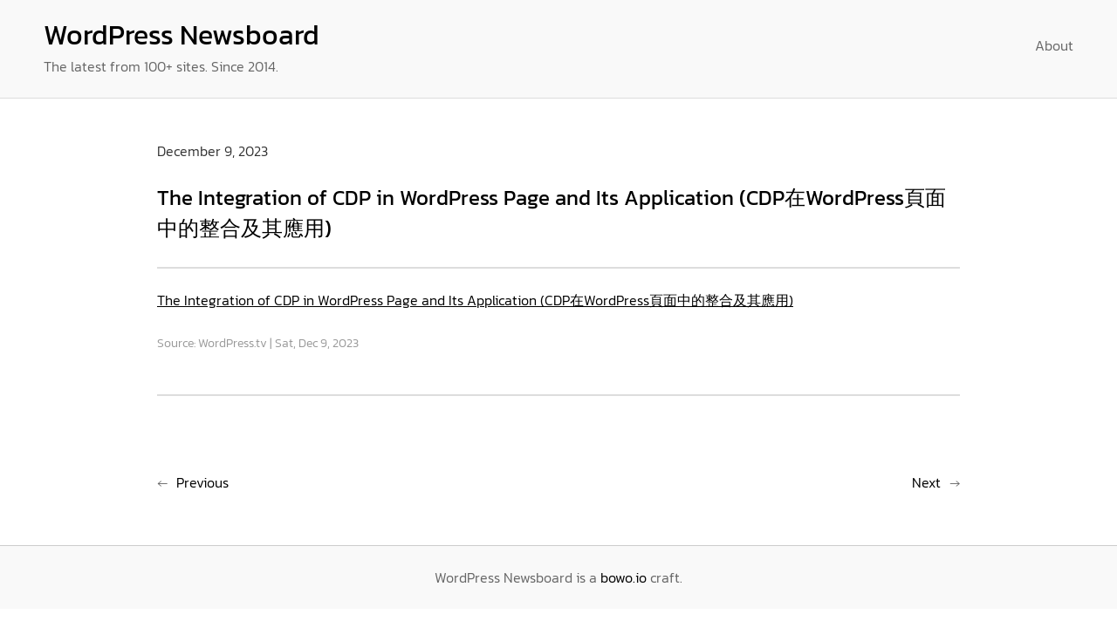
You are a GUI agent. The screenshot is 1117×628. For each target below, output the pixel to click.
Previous (202, 482)
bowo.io (623, 577)
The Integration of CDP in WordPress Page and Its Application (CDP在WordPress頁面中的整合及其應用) (475, 300)
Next (926, 482)
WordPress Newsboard (181, 35)
